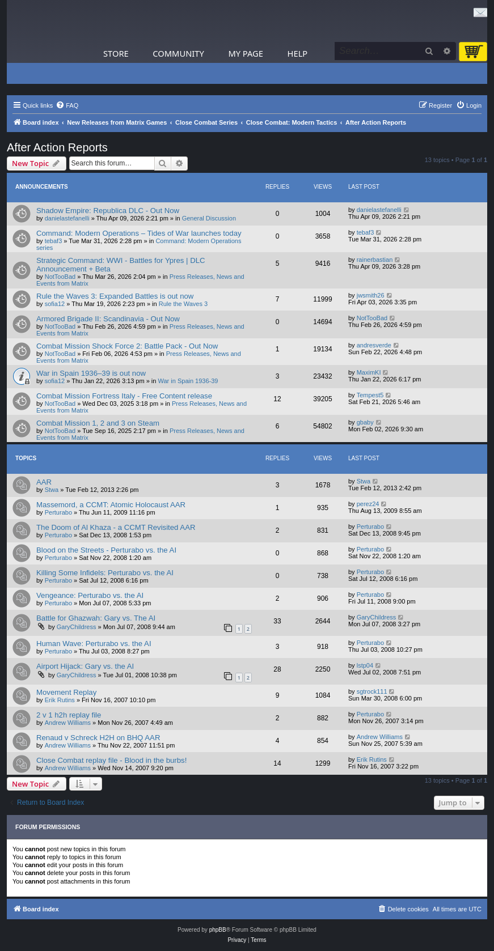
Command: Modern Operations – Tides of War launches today (139, 233)
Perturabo (58, 512)
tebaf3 (53, 240)
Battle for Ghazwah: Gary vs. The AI (95, 618)
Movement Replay (66, 692)
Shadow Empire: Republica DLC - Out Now (107, 210)
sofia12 (55, 303)
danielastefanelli (67, 218)
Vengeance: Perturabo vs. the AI (89, 595)
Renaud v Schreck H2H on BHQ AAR (98, 737)
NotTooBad (60, 276)
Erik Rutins (60, 700)
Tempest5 (370, 395)
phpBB (217, 930)
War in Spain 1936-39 (188, 380)
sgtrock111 (372, 691)
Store (116, 53)
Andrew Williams (68, 722)
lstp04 (365, 665)
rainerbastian (375, 259)
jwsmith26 (371, 295)
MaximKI (369, 372)
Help (298, 53)
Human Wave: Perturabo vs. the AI (93, 643)
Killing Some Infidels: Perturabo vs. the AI (105, 572)
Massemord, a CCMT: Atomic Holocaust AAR (110, 504)
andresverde (374, 345)
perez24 (368, 503)
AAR (44, 482)
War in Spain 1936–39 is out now (91, 373)
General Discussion (209, 218)
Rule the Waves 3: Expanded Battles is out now (114, 296)
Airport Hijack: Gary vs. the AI (85, 666)
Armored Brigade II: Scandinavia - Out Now (108, 319)
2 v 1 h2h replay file (68, 715)
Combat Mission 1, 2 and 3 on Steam (97, 423)
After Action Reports (57, 147)
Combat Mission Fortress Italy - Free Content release (124, 396)
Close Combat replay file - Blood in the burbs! (111, 760)
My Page (245, 53)
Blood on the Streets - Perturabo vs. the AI (106, 550)
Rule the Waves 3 (183, 303)
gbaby (365, 422)
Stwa (51, 489)
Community (178, 53)
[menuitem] (67, 105)
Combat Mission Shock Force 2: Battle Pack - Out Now (127, 346)
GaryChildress (76, 626)
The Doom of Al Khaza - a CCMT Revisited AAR (115, 527)
